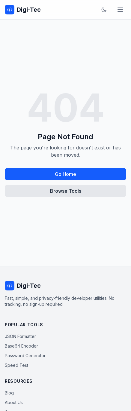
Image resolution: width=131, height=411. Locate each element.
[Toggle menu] (120, 10)
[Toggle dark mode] (104, 9)
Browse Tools (65, 191)
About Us (14, 402)
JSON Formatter (20, 336)
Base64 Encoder (21, 345)
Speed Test (16, 365)
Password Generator (25, 355)
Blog (9, 392)
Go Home (65, 174)
